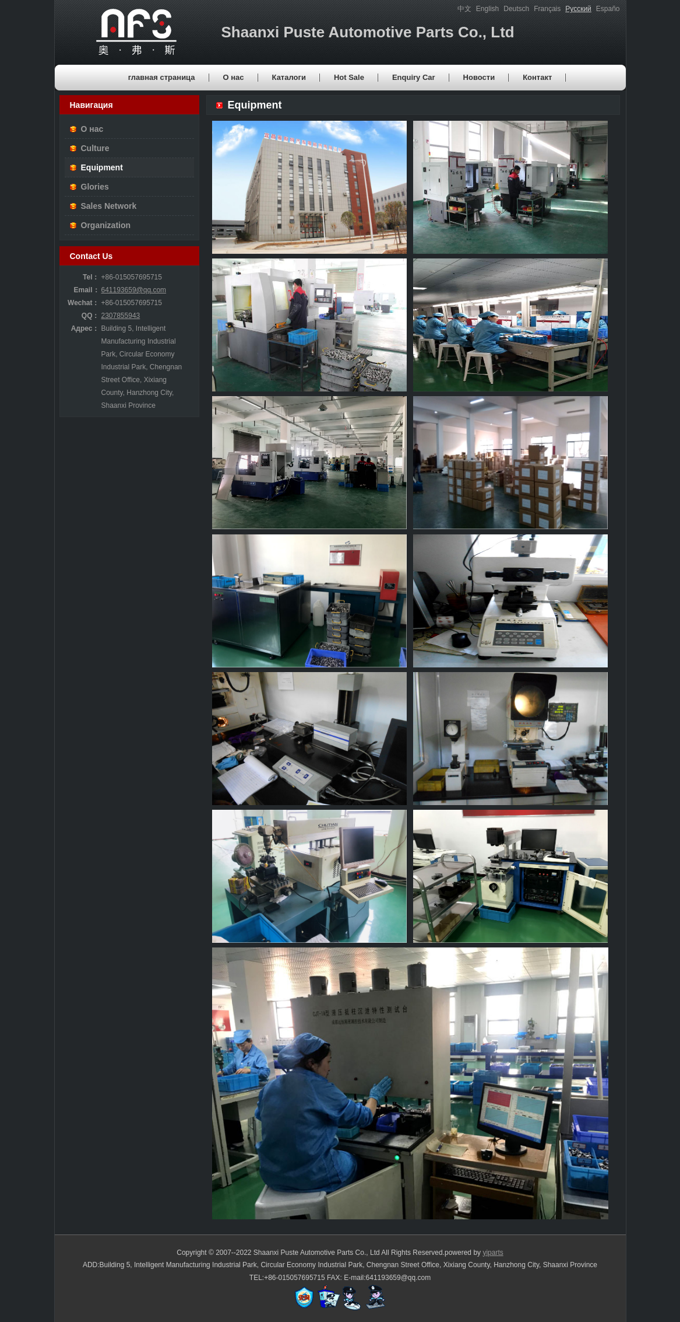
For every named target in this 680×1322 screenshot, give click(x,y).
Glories (95, 186)
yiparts (492, 1252)
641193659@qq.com (134, 290)
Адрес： (85, 328)
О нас (92, 129)
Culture (95, 148)
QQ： (91, 316)
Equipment (102, 167)
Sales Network (109, 206)
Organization (106, 225)
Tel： (91, 277)
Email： (86, 290)
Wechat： (83, 303)
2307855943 (120, 316)
